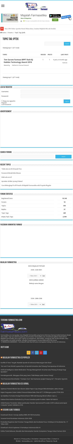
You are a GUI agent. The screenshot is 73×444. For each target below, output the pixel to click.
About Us (17, 439)
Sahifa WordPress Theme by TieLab (45, 441)
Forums (10, 32)
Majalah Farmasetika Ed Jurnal (16, 384)
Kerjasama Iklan (45, 439)
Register (4, 103)
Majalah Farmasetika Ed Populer (16, 357)
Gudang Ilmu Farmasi (11, 410)
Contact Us (55, 439)
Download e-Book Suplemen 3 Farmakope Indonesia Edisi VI (20, 427)
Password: (4, 96)
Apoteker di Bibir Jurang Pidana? (12, 181)
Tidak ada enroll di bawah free (11, 169)
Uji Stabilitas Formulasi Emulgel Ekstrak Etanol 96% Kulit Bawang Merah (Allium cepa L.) (29, 396)
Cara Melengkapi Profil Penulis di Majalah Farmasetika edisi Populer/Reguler (26, 185)
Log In (67, 101)
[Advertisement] (36, 130)
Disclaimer (35, 439)
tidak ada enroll (6, 177)
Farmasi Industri (24, 65)
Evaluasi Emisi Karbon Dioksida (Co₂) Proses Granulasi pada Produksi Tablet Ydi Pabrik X (29, 399)
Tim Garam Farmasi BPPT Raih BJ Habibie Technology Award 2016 (18, 61)
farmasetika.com (27, 441)
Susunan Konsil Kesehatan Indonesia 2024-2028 (16, 418)
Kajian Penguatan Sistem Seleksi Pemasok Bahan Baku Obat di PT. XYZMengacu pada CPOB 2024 (32, 392)
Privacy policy (25, 439)
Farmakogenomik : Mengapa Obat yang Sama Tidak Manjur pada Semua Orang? (27, 375)
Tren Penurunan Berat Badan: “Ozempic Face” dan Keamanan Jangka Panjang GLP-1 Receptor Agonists (34, 379)
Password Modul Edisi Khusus (11, 173)
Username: (5, 91)
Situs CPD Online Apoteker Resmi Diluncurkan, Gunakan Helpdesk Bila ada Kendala (30, 29)
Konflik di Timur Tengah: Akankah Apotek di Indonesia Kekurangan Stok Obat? (26, 363)
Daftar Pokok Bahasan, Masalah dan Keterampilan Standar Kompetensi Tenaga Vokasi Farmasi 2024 (33, 431)
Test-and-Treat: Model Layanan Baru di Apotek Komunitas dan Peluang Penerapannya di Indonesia (33, 366)
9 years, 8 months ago (60, 60)
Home (3, 32)
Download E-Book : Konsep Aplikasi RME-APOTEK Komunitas (20, 415)
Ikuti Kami (5, 347)
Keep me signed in (9, 101)
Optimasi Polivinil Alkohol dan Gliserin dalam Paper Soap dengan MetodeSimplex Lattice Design (32, 389)
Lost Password (6, 104)
